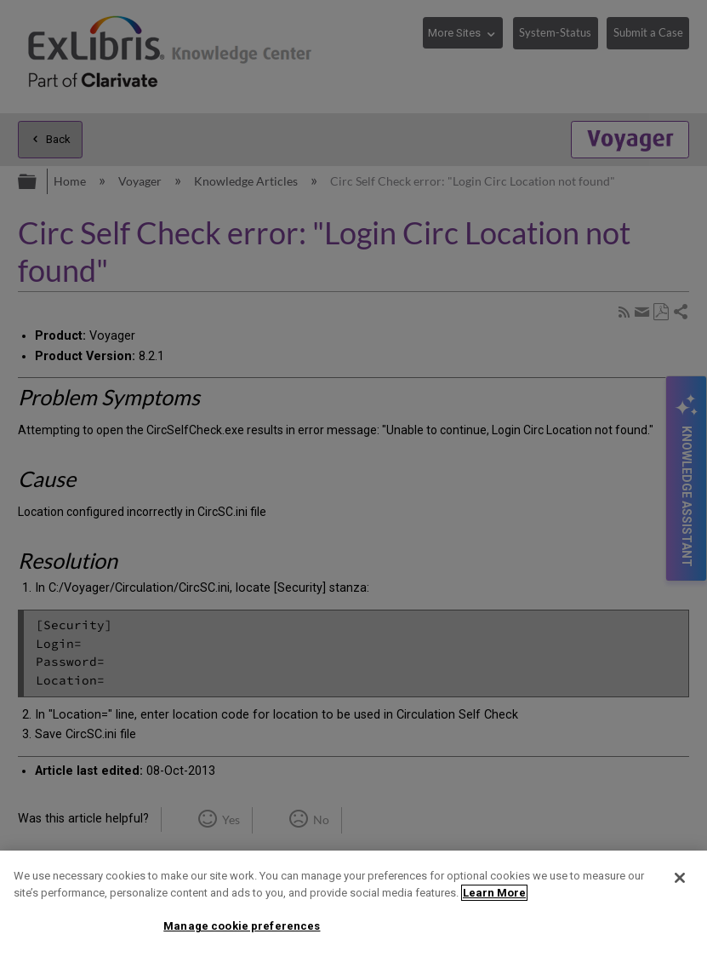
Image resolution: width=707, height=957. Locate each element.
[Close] (679, 878)
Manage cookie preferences (241, 926)
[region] (353, 904)
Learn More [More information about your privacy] (494, 892)
